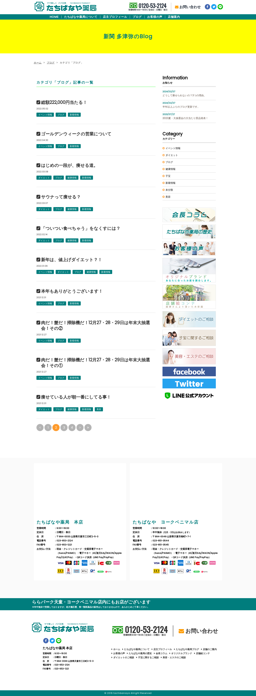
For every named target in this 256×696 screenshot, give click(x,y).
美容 (99, 409)
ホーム (38, 62)
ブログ (137, 16)
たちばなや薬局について (80, 16)
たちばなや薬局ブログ (187, 649)
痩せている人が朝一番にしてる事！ (76, 397)
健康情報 (72, 177)
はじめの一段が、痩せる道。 (69, 165)
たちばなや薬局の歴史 (140, 653)
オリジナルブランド (181, 653)
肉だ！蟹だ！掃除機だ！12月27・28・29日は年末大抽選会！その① (95, 362)
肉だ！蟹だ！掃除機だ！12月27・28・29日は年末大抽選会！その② (95, 325)
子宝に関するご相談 (148, 657)
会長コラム (161, 653)
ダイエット (44, 177)
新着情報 (74, 114)
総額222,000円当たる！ (64, 102)
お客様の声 (154, 16)
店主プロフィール (115, 16)
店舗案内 (174, 16)
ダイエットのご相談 (123, 657)
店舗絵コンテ (203, 653)
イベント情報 (45, 114)
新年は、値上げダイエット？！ (71, 260)
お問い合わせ (188, 6)
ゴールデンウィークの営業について (76, 134)
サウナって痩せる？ (61, 197)
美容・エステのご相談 (174, 657)
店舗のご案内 (210, 649)
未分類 (169, 190)
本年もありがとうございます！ (72, 291)
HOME (54, 16)
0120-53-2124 (147, 7)
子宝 (168, 176)
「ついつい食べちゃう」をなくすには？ (80, 228)
